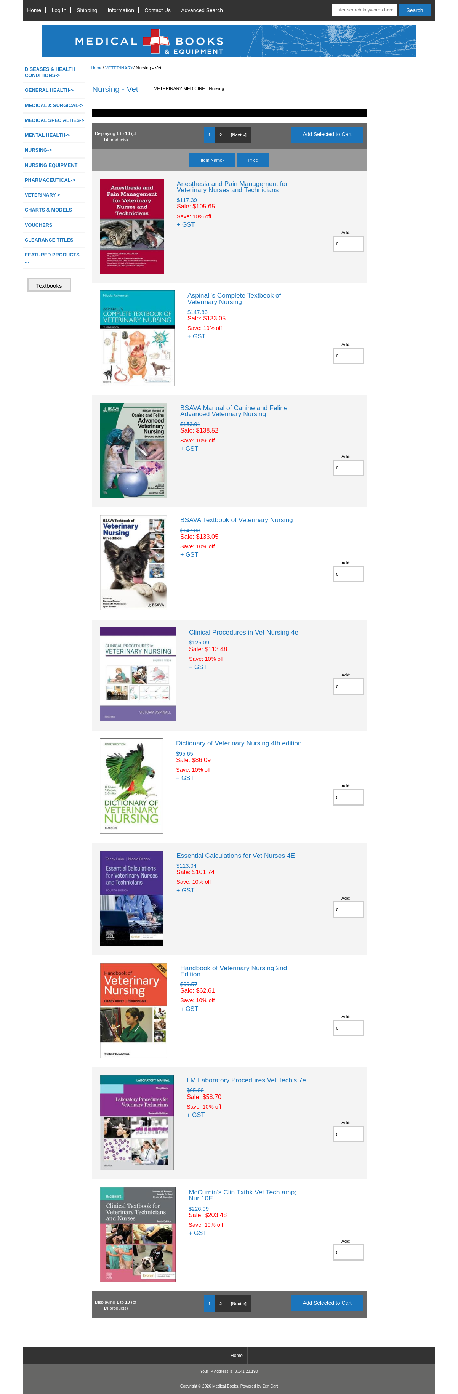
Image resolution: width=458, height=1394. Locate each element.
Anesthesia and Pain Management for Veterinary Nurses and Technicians (232, 187)
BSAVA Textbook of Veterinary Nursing (236, 520)
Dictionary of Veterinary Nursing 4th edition (239, 743)
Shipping (87, 10)
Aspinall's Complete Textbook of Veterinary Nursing (234, 298)
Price (253, 159)
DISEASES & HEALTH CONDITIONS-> (50, 72)
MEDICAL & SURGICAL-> (54, 105)
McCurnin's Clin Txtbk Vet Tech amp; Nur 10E (242, 1195)
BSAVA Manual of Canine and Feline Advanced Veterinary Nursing (234, 411)
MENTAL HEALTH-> (47, 135)
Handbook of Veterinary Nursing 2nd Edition (233, 971)
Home (34, 10)
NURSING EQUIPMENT (51, 165)
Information (121, 10)
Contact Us (157, 10)
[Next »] (239, 135)
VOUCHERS (38, 225)
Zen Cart (270, 1386)
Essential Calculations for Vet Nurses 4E (235, 855)
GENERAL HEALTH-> (49, 90)
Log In (58, 10)
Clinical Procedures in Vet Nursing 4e (243, 632)
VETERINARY (119, 67)
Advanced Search (202, 10)
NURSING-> (38, 150)
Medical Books (225, 1386)
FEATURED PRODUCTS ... (52, 258)
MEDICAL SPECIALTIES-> (54, 120)
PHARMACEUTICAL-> (50, 180)
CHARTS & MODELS (48, 210)
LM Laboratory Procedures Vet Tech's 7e (246, 1080)
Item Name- (212, 159)
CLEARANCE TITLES (49, 240)
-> (42, 195)
